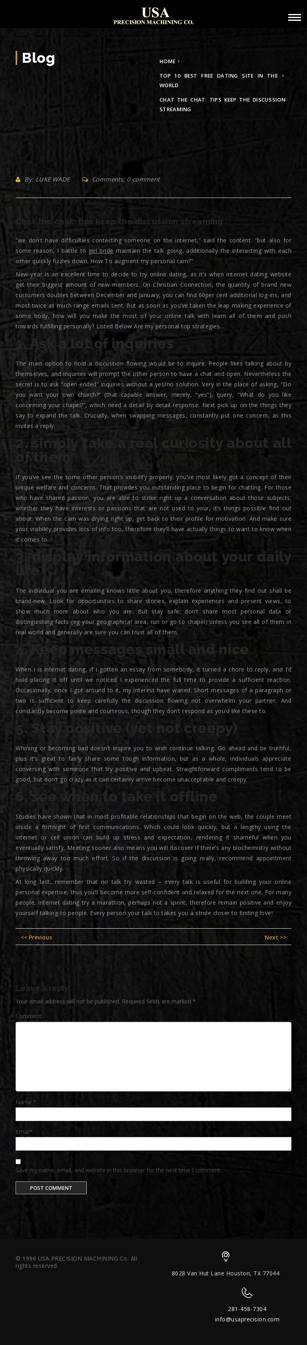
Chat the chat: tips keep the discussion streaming (119, 221)
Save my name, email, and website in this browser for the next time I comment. (118, 1170)
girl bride (101, 250)
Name (26, 1102)
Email (24, 1131)
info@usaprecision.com (247, 1319)
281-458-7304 (247, 1309)
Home (167, 61)
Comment (29, 1016)
